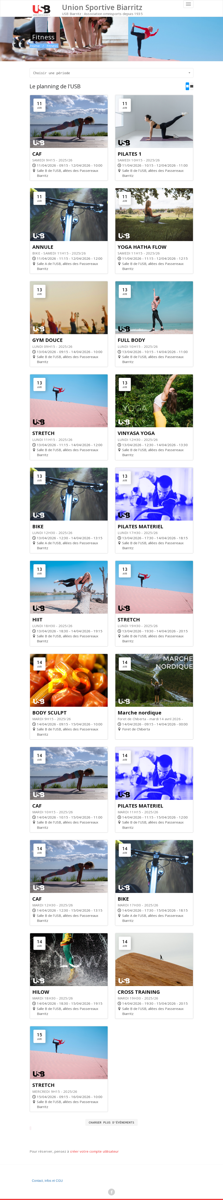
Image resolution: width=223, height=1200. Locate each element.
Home (35, 45)
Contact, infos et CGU (47, 1180)
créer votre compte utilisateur (94, 1151)
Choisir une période (112, 73)
